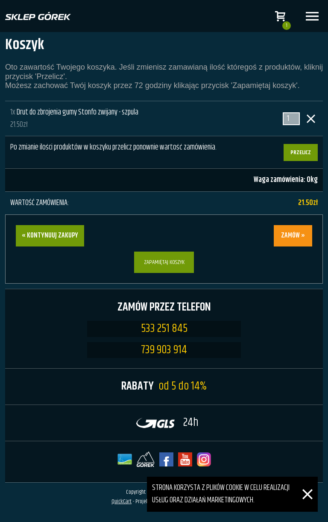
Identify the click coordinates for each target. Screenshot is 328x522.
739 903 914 (164, 350)
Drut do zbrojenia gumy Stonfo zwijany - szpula (77, 112)
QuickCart (121, 501)
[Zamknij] (307, 483)
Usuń (311, 118)
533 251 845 (164, 329)
